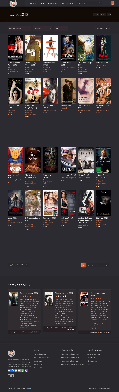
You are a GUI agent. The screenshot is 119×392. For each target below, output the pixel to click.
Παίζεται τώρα (91, 357)
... (102, 265)
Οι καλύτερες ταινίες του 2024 (70, 361)
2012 (109, 14)
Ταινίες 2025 (38, 364)
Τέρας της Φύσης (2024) (64, 293)
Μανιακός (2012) (102, 63)
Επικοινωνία (92, 388)
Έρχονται (93, 354)
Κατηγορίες (70, 3)
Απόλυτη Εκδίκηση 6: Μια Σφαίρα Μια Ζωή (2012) (85, 220)
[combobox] (19, 28)
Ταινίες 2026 (38, 361)
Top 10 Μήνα (32, 3)
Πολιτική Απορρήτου (105, 388)
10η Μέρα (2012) (102, 218)
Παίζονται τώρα (53, 3)
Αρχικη (96, 14)
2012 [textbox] (57, 28)
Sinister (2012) (83, 175)
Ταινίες (62, 3)
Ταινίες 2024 (38, 368)
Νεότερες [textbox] (38, 28)
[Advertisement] (59, 132)
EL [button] (106, 3)
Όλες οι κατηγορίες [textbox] (15, 28)
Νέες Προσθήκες (92, 361)
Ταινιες (103, 14)
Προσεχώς (42, 3)
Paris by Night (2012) (68, 175)
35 (106, 265)
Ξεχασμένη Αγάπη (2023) (29, 293)
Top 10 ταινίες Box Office (42, 357)
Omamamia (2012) (49, 218)
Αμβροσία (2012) (67, 105)
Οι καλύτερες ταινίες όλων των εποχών (73, 364)
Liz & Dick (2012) (67, 218)
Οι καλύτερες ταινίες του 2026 (70, 354)
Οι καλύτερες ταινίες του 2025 (70, 357)
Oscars (89, 364)
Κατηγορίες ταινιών (40, 354)
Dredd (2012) (12, 218)
